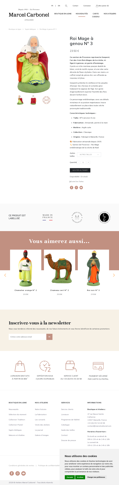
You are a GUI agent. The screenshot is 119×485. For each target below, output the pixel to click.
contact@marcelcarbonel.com (99, 426)
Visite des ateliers (42, 425)
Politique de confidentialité (49, 465)
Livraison (65, 414)
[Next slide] (114, 275)
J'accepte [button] (70, 477)
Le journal (39, 430)
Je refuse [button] (80, 477)
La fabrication (41, 414)
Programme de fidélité (70, 420)
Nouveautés (82, 14)
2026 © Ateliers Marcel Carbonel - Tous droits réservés (31, 482)
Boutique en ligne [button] (62, 14)
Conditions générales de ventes (21, 465)
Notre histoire (40, 409)
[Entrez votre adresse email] (27, 337)
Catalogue (65, 425)
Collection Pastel (16, 425)
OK (49, 337)
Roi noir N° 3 (93, 290)
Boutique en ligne (15, 29)
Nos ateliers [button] (110, 14)
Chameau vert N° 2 (59, 290)
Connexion (87, 6)
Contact (75, 6)
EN (59, 6)
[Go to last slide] (5, 275)
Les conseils (40, 420)
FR (52, 6)
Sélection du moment (17, 414)
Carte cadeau (95, 15)
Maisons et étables (17, 435)
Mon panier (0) (102, 6)
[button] (65, 6)
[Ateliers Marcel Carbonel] (29, 14)
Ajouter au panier (80, 170)
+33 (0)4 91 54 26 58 (73, 379)
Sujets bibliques (30, 29)
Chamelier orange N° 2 (25, 290)
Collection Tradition (17, 420)
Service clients (67, 409)
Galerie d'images (42, 435)
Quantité (73, 162)
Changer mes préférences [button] (96, 477)
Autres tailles (72, 154)
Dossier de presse (68, 440)
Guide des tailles (77, 181)
